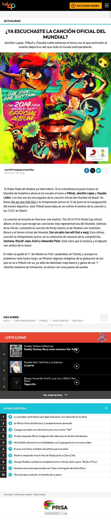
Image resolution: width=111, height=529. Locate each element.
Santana (77, 320)
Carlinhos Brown (24, 320)
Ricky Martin (60, 320)
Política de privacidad (22, 494)
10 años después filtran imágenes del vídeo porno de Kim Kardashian (51, 436)
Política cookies (39, 494)
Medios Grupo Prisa (55, 513)
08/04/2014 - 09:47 (15, 173)
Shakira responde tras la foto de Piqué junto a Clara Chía (44, 455)
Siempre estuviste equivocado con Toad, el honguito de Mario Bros (49, 468)
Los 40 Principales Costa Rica (19, 169)
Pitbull (43, 320)
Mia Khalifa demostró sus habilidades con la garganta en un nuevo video (52, 442)
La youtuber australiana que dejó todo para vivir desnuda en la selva (50, 416)
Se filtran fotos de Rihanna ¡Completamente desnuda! (43, 423)
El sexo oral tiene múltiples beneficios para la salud (41, 449)
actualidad (12, 21)
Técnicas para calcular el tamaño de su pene (37, 474)
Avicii (6, 320)
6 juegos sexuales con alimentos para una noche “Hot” (43, 429)
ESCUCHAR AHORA (88, 5)
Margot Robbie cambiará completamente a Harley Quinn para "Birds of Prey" (56, 461)
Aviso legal (8, 494)
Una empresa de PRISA (55, 505)
